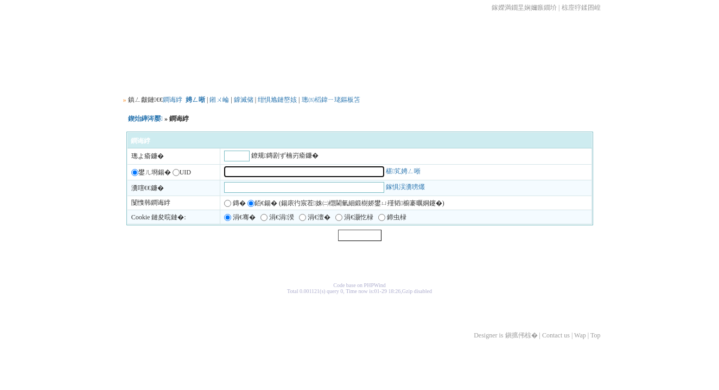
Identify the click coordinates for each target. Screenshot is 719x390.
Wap (580, 335)
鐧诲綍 (172, 99)
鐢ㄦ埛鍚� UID (161, 172)
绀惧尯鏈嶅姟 (277, 99)
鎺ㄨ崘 (219, 99)
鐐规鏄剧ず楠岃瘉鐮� (285, 155)
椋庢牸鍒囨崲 (581, 7)
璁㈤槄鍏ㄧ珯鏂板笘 (331, 99)
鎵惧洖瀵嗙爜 (405, 187)
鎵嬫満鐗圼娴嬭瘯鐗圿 (524, 7)
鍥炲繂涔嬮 (145, 118)
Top (595, 335)
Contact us (556, 335)
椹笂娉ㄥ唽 (403, 171)
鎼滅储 (243, 99)
